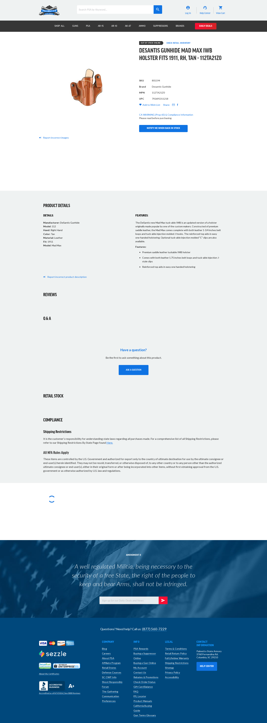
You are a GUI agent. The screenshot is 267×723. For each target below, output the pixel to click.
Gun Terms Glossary (145, 715)
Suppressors (160, 26)
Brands (180, 26)
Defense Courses (111, 672)
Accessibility (172, 677)
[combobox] (119, 9)
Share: (166, 115)
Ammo (142, 26)
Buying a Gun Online (145, 662)
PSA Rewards (141, 648)
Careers (106, 653)
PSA (88, 26)
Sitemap (169, 667)
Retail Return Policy (176, 653)
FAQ (136, 691)
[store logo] (49, 10)
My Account (140, 667)
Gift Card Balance (143, 686)
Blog (104, 648)
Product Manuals (143, 701)
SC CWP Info (109, 677)
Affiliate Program (111, 662)
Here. (109, 442)
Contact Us (140, 672)
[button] (133, 370)
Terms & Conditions (176, 648)
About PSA (108, 658)
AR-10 (114, 26)
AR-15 (101, 26)
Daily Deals (205, 26)
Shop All (59, 26)
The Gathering (110, 691)
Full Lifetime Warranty (177, 658)
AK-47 (128, 26)
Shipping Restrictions (177, 662)
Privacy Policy (172, 672)
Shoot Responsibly (112, 682)
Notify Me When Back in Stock (163, 108)
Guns (75, 26)
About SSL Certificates (49, 674)
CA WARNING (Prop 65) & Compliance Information (166, 125)
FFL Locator (140, 696)
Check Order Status (145, 682)
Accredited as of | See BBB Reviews (59, 693)
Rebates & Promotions (146, 677)
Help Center (207, 666)
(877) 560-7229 (154, 629)
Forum (105, 686)
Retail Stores (109, 667)
